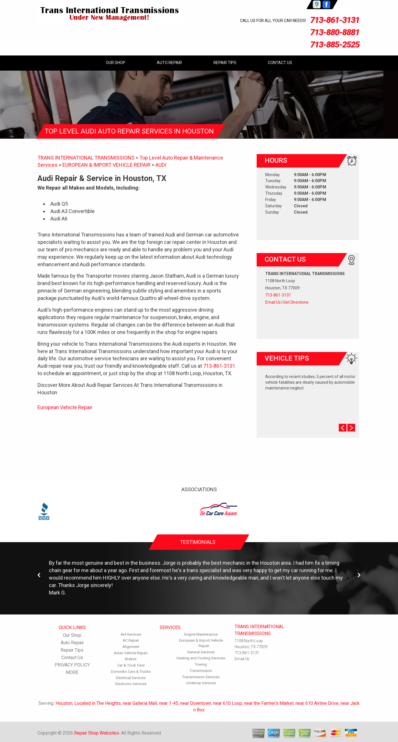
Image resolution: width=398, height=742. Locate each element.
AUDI (160, 165)
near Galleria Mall (140, 703)
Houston (64, 703)
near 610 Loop (227, 703)
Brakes (130, 659)
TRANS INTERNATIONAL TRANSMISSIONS (85, 158)
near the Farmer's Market (269, 703)
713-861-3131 (334, 20)
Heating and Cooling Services (201, 658)
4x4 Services (130, 634)
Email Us (273, 302)
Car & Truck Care (130, 665)
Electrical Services (131, 678)
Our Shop (115, 62)
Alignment (130, 646)
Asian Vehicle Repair (131, 653)
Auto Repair (169, 62)
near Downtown (195, 703)
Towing (201, 664)
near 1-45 (168, 703)
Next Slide (351, 427)
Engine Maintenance (200, 634)
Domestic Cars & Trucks (131, 671)
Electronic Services (130, 684)
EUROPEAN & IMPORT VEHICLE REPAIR (106, 165)
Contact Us (280, 62)
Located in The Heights (97, 703)
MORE (72, 672)
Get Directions (295, 302)
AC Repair (131, 640)
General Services (201, 652)
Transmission (201, 671)
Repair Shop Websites (96, 733)
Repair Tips (224, 62)
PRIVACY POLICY (72, 665)
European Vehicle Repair (64, 407)
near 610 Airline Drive (317, 703)
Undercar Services (201, 683)
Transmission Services (200, 677)
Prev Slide (342, 427)
